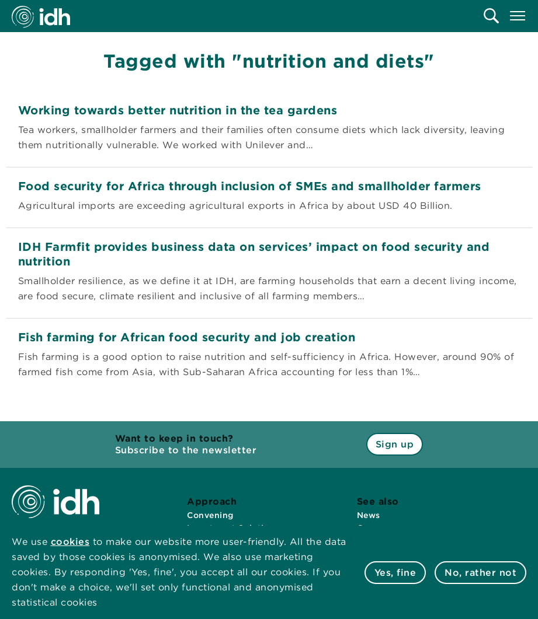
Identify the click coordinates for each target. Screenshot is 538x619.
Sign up (395, 444)
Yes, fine (395, 572)
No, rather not (480, 572)
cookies (70, 541)
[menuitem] (491, 15)
